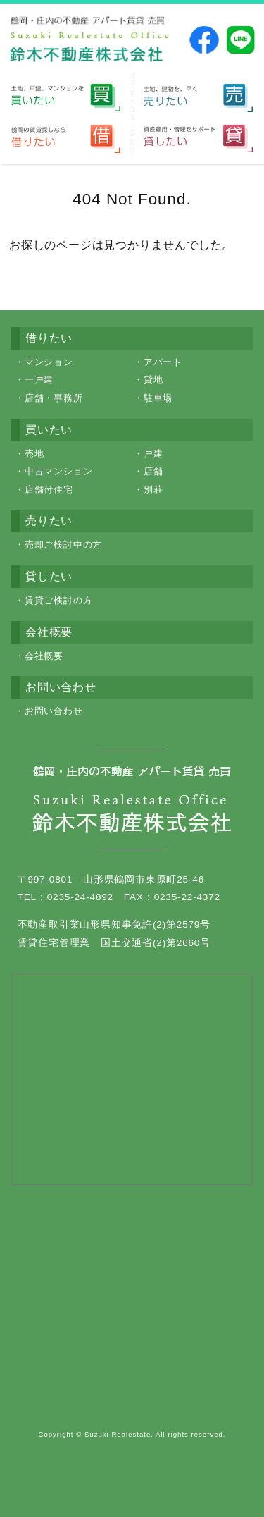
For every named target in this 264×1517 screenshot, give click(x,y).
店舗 (153, 471)
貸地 (153, 379)
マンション (49, 362)
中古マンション (59, 471)
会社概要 (44, 656)
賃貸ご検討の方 (59, 600)
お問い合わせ (54, 711)
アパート (163, 362)
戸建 (153, 453)
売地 (34, 453)
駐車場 (158, 398)
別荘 (153, 489)
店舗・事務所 (54, 398)
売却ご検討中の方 (63, 544)
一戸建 (39, 379)
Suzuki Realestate (117, 1434)
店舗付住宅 (49, 489)
